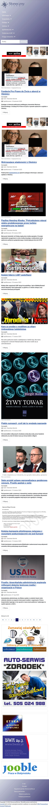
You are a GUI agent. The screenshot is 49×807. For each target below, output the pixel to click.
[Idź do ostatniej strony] (40, 619)
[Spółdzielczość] (12, 29)
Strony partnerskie (19, 791)
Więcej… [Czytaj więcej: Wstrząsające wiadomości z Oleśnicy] (5, 179)
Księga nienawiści (7, 37)
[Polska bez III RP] (14, 33)
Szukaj (23, 41)
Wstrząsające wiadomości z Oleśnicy (19, 162)
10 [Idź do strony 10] (33, 620)
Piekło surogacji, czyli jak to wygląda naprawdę (24, 423)
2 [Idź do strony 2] (11, 620)
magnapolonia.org (14, 173)
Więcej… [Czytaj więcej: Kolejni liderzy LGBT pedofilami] (5, 293)
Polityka (4, 22)
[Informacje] (10, 15)
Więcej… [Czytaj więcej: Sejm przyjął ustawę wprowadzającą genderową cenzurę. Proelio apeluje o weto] (5, 501)
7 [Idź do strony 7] (25, 620)
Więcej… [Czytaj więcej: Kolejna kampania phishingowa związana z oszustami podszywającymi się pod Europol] (5, 550)
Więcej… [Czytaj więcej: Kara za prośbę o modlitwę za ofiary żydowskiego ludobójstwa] (5, 348)
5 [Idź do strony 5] (19, 620)
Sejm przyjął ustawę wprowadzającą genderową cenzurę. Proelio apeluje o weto (24, 481)
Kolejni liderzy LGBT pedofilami (16, 275)
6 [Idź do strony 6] (22, 620)
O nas (24, 784)
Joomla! (2, 804)
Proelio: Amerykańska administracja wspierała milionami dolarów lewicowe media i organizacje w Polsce (23, 585)
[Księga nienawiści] (14, 36)
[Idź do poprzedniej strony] (6, 619)
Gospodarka (6, 19)
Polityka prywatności (24, 796)
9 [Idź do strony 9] (30, 620)
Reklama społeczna (24, 794)
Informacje (5, 15)
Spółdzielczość (7, 29)
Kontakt (24, 786)
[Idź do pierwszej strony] (3, 619)
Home (4, 12)
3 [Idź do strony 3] (14, 620)
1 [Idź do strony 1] (8, 620)
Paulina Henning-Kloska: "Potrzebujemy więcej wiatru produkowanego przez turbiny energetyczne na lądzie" (23, 223)
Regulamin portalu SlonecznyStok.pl (24, 789)
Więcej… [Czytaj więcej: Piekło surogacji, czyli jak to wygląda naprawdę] (5, 440)
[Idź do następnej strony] (36, 619)
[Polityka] (8, 22)
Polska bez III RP (7, 33)
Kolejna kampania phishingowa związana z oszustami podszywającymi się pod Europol (22, 532)
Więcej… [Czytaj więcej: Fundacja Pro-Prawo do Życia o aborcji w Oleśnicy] (5, 112)
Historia (4, 26)
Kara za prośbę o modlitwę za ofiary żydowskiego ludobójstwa (18, 327)
